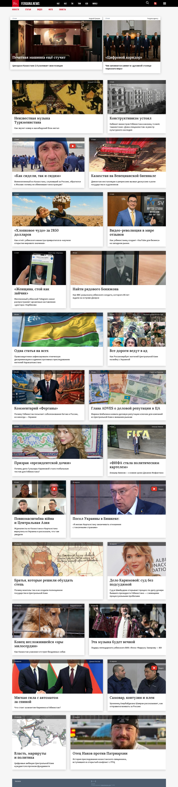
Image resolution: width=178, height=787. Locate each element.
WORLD (96, 3)
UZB (88, 3)
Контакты (18, 780)
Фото (51, 10)
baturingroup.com (106, 784)
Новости (15, 10)
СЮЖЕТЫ (63, 10)
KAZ (58, 3)
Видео (40, 10)
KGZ (65, 3)
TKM (80, 3)
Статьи (29, 10)
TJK (73, 3)
